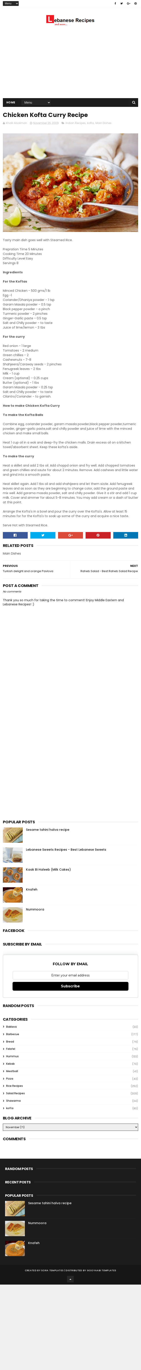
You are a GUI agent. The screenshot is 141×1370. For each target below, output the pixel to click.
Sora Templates (52, 1270)
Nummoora (35, 909)
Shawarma (13, 1101)
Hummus (12, 1056)
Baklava (11, 1027)
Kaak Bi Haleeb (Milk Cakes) (48, 869)
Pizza (9, 1078)
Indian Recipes (76, 123)
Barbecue (12, 1034)
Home (10, 102)
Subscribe (70, 986)
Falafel (10, 1049)
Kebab (10, 1064)
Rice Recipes (14, 1086)
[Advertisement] (70, 63)
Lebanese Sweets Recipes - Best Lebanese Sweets (66, 849)
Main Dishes (103, 123)
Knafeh (31, 889)
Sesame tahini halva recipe (47, 829)
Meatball (12, 1071)
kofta (90, 123)
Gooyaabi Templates (101, 1270)
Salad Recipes (15, 1093)
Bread (10, 1041)
